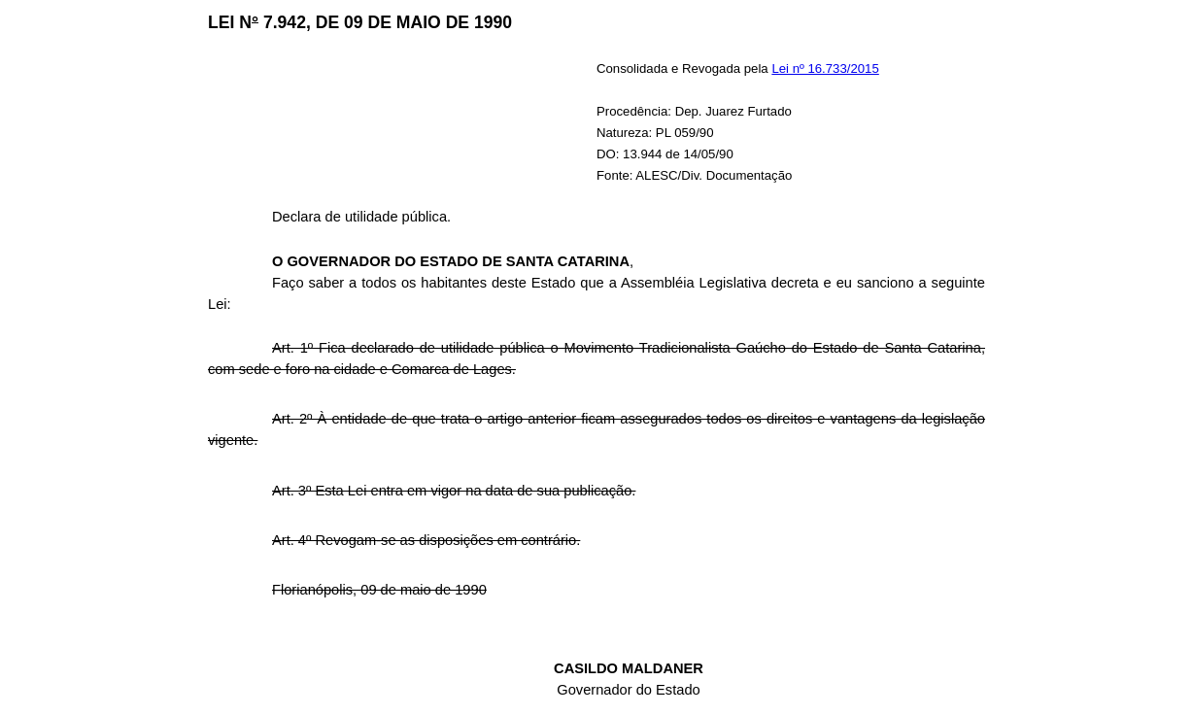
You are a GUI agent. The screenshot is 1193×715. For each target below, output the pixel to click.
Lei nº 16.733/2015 (824, 68)
